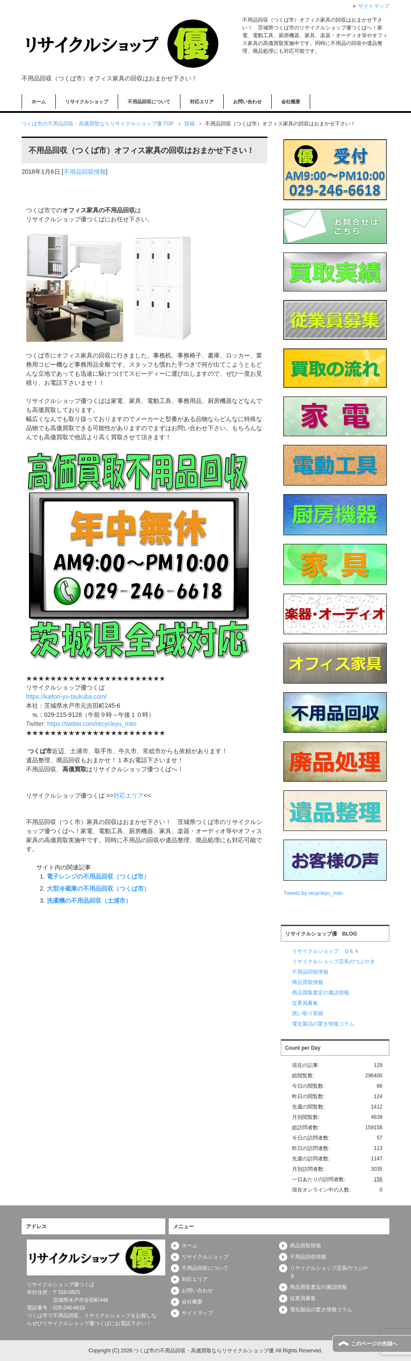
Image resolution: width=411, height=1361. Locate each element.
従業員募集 (305, 1003)
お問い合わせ (247, 101)
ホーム (39, 101)
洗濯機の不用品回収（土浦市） (89, 900)
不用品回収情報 (85, 171)
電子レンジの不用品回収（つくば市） (98, 876)
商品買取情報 (307, 982)
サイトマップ (197, 1313)
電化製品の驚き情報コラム (323, 1024)
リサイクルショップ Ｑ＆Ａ (325, 951)
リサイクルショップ (86, 101)
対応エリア (202, 101)
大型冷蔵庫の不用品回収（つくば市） (98, 888)
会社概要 (290, 101)
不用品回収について (149, 101)
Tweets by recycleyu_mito (313, 893)
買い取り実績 (307, 1013)
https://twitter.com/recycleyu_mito (91, 723)
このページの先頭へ (374, 1344)
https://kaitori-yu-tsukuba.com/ (66, 696)
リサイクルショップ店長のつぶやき (333, 961)
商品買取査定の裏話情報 (320, 993)
